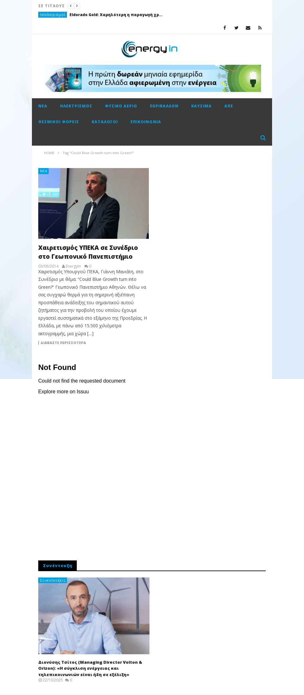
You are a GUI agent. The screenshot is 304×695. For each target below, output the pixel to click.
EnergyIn (73, 266)
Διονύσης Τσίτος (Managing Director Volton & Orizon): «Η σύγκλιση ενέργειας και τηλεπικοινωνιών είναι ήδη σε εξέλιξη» (90, 668)
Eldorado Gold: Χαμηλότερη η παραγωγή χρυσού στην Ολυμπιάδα (117, 14)
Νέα (42, 106)
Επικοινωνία (146, 121)
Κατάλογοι (105, 121)
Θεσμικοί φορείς (58, 121)
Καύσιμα (201, 106)
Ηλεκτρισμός (76, 106)
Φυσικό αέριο (121, 106)
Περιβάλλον (164, 106)
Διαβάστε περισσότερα (63, 343)
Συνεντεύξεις (53, 580)
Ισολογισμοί (53, 14)
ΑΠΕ (228, 106)
